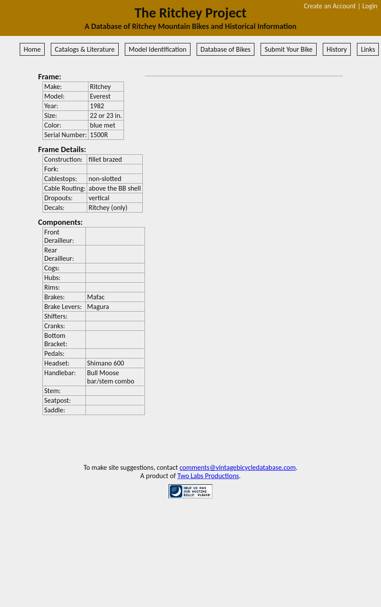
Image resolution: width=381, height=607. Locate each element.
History (337, 49)
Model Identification (158, 49)
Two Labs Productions (208, 476)
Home (32, 49)
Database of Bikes (225, 49)
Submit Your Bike (288, 49)
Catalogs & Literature (84, 49)
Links (368, 49)
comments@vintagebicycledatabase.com (238, 467)
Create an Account (330, 6)
